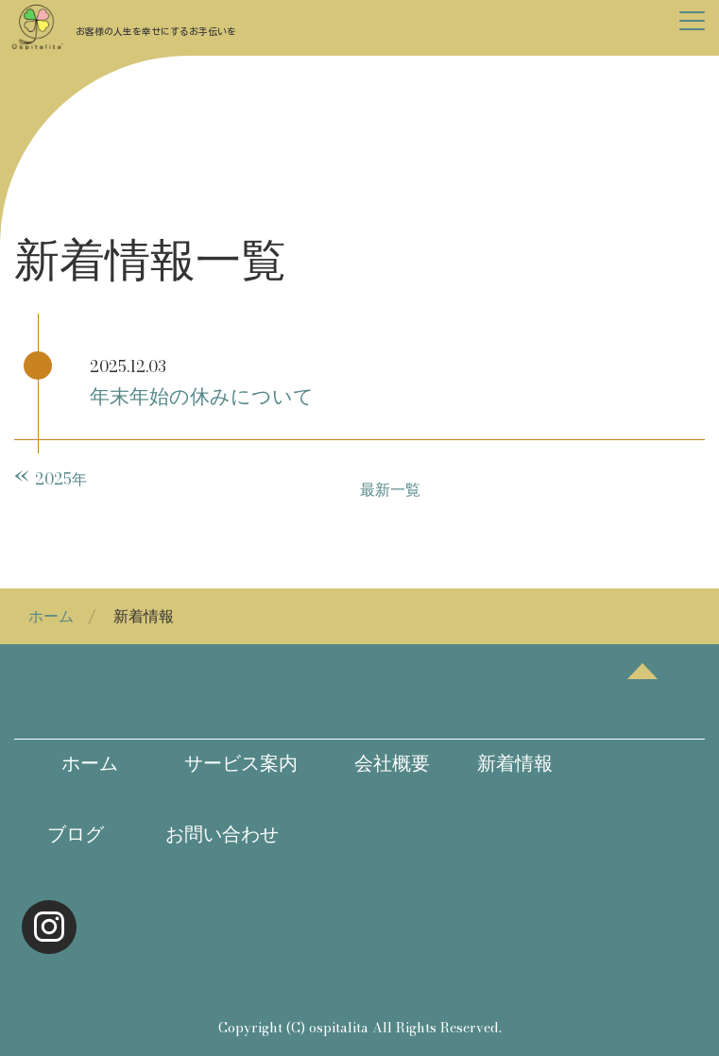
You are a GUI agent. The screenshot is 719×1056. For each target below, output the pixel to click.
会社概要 (373, 763)
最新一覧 (390, 489)
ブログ (64, 834)
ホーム (51, 616)
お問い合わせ (222, 834)
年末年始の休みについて (202, 396)
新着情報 (505, 763)
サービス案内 (231, 763)
